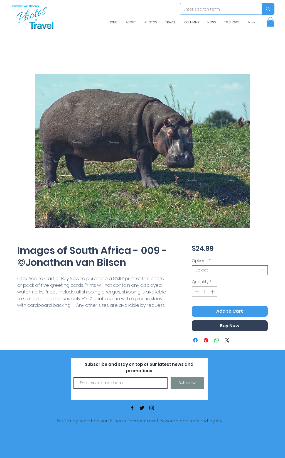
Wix (219, 421)
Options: (201, 260)
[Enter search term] (216, 8)
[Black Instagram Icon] (152, 408)
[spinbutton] (205, 292)
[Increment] (213, 292)
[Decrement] (196, 292)
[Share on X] (227, 340)
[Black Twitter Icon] (142, 408)
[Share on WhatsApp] (216, 340)
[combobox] (230, 270)
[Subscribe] (187, 383)
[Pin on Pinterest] (206, 340)
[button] (270, 22)
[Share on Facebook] (195, 340)
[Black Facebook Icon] (132, 408)
